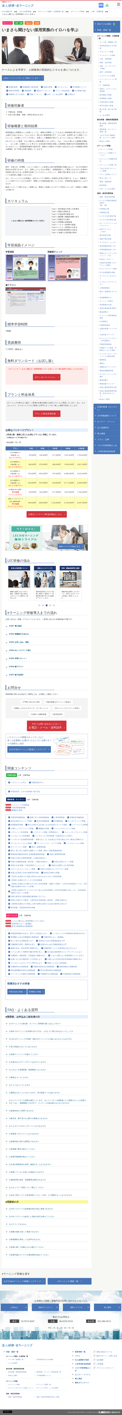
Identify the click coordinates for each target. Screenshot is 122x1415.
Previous (3, 584)
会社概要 (99, 1360)
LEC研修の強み (81, 90)
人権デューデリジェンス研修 (22, 828)
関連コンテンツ (36, 94)
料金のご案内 (105, 141)
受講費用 (27, 90)
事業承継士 (104, 380)
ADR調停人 (104, 321)
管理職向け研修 (35, 992)
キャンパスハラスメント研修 (76, 832)
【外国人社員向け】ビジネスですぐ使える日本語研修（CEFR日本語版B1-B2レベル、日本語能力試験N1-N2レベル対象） (49, 891)
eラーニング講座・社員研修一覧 (51, 11)
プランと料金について (108, 174)
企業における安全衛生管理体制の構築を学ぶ (64, 959)
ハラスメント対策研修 (20, 805)
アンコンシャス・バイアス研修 (49, 843)
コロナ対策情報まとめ (107, 445)
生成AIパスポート (106, 259)
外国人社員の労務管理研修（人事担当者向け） (29, 858)
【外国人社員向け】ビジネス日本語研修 (26, 880)
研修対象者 (13, 87)
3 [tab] (46, 605)
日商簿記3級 (104, 209)
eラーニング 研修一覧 (108, 165)
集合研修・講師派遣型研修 (17, 1372)
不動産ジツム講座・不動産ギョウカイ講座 (108, 349)
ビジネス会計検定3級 (108, 216)
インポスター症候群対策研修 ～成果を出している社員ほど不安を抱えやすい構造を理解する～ (48, 839)
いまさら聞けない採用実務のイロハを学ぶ (28, 921)
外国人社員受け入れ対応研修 (62, 865)
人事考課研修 (59, 817)
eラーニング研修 (77, 11)
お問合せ (71, 94)
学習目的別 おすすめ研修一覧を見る (26, 791)
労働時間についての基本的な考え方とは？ (60, 948)
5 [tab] (54, 605)
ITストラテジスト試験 (108, 269)
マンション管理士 (106, 301)
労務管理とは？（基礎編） (22, 923)
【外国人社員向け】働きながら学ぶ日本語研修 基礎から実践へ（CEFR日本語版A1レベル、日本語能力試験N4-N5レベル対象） (49, 885)
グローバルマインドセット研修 (23, 869)
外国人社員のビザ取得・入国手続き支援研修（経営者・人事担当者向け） (40, 900)
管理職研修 (58, 821)
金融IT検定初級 (105, 239)
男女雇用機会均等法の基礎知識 (23, 970)
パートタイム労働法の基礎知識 (23, 974)
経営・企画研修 (106, 72)
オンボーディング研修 (76, 821)
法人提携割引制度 (82, 1360)
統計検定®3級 (105, 235)
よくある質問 (105, 115)
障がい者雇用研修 (39, 847)
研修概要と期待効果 (30, 87)
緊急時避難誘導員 (106, 370)
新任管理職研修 (43, 821)
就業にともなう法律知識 (56, 963)
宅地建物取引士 (106, 297)
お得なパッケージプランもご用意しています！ (21, 78)
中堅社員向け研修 (16, 992)
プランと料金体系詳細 (45, 413)
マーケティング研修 (107, 55)
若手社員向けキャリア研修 (21, 821)
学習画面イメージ (80, 87)
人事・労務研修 (97, 11)
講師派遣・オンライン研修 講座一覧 (48, 1372)
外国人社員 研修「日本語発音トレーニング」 (28, 865)
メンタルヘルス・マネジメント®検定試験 (108, 355)
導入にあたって (106, 178)
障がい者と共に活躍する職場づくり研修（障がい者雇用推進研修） (37, 850)
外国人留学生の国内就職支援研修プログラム (28, 896)
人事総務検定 (105, 288)
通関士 (102, 363)
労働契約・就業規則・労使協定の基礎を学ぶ (28, 955)
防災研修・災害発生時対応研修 (23, 907)
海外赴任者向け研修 (52, 872)
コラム (77, 1356)
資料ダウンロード (45, 1307)
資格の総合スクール (104, 1352)
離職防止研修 (17, 810)
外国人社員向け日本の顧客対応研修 (25, 872)
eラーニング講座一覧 (43, 1384)
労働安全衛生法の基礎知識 (43, 966)
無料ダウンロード (43, 90)
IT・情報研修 (105, 85)
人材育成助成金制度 (106, 451)
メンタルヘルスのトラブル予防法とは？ (26, 963)
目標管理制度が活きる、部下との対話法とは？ (29, 933)
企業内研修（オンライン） (107, 408)
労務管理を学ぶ (38, 782)
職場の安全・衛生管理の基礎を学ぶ (25, 948)
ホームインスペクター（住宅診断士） (108, 339)
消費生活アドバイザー (108, 367)
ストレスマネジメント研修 (64, 828)
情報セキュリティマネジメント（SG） (108, 254)
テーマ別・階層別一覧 (108, 42)
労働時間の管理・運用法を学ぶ (23, 944)
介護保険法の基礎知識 (71, 974)
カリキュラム (62, 87)
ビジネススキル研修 (107, 76)
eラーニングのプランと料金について (20, 1388)
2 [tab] (43, 605)
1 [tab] (39, 605)
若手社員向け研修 (106, 105)
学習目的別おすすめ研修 (44, 1359)
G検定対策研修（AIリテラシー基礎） (108, 264)
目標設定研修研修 (77, 817)
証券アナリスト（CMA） (106, 230)
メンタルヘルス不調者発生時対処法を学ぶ (69, 933)
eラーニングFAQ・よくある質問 (47, 1388)
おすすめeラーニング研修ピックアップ (22, 1281)
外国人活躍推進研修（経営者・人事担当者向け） (30, 861)
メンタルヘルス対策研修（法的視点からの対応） (54, 836)
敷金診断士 (104, 312)
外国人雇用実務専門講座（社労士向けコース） (108, 393)
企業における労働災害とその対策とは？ (26, 959)
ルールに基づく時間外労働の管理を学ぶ (26, 952)
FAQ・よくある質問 (55, 94)
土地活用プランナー (107, 334)
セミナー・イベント (106, 421)
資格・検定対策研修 (107, 197)
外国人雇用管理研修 (57, 854)
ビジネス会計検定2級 (108, 220)
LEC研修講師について (106, 415)
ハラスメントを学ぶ (19, 782)
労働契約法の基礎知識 (49, 974)
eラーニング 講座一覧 (68, 1281)
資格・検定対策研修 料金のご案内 (47, 1397)
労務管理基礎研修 (19, 807)
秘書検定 (103, 360)
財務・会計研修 (106, 62)
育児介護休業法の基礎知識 (22, 926)
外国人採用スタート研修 (64, 861)
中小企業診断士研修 (107, 272)
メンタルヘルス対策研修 (20, 836)
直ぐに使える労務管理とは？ (22, 941)
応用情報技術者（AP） (108, 249)
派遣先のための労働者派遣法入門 (52, 941)
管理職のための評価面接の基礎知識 (25, 937)
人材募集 (99, 1364)
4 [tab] (50, 605)
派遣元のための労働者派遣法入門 (53, 944)
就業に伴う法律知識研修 (39, 817)
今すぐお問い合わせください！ (45, 725)
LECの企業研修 (25, 11)
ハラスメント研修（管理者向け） (46, 832)
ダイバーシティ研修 (19, 847)
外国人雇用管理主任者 (108, 387)
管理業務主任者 (106, 305)
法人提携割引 (103, 427)
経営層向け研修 (106, 95)
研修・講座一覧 (104, 30)
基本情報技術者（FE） (108, 246)
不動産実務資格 (106, 344)
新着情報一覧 (80, 1352)
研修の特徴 (47, 87)
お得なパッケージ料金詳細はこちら (45, 514)
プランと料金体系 (63, 90)
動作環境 (103, 185)
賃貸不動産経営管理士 (108, 308)
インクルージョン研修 (75, 843)
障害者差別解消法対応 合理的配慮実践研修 (28, 854)
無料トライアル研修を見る (69, 546)
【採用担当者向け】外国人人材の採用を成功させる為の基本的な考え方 (39, 904)
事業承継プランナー (107, 384)
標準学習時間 (14, 90)
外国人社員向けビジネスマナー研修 (54, 869)
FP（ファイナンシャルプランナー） (108, 224)
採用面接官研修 (17, 824)
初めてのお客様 (106, 24)
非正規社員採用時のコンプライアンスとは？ (64, 952)
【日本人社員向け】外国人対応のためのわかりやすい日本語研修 (36, 876)
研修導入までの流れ (17, 94)
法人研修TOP (7, 11)
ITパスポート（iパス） (108, 242)
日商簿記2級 (104, 212)
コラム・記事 (103, 439)
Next (89, 584)
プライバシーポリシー (105, 1368)
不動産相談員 (105, 325)
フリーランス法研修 (80, 824)
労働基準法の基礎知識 (19, 966)
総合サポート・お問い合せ (106, 1356)
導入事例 (101, 433)
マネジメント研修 (106, 52)
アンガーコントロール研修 (21, 843)
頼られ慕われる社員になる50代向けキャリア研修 (47, 824)
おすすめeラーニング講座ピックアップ (27, 749)
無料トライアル (76, 1307)
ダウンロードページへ (45, 377)
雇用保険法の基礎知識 (68, 966)
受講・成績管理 (106, 181)
